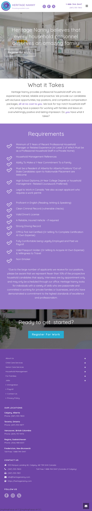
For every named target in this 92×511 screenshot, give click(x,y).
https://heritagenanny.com (20, 481)
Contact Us (11, 394)
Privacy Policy (13, 398)
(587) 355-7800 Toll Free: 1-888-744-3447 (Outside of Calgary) (42, 469)
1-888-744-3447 (74, 4)
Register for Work (19, 52)
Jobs (8, 380)
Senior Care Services (15, 367)
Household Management (16, 371)
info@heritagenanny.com (19, 477)
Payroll (9, 389)
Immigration (12, 385)
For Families (11, 376)
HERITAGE (23, 5)
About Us (10, 358)
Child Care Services (14, 362)
